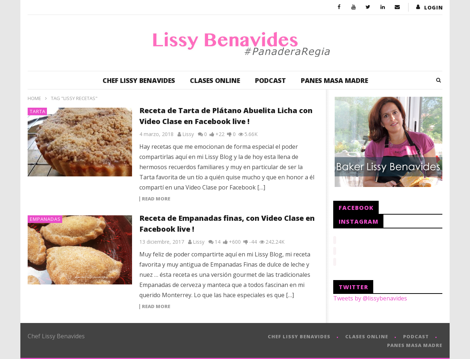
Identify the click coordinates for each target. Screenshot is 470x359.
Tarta (37, 111)
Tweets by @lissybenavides (370, 296)
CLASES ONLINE (215, 80)
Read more (156, 199)
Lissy (188, 134)
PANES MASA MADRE (334, 80)
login (433, 7)
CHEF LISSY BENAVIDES (139, 80)
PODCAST (270, 80)
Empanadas (45, 219)
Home (34, 98)
